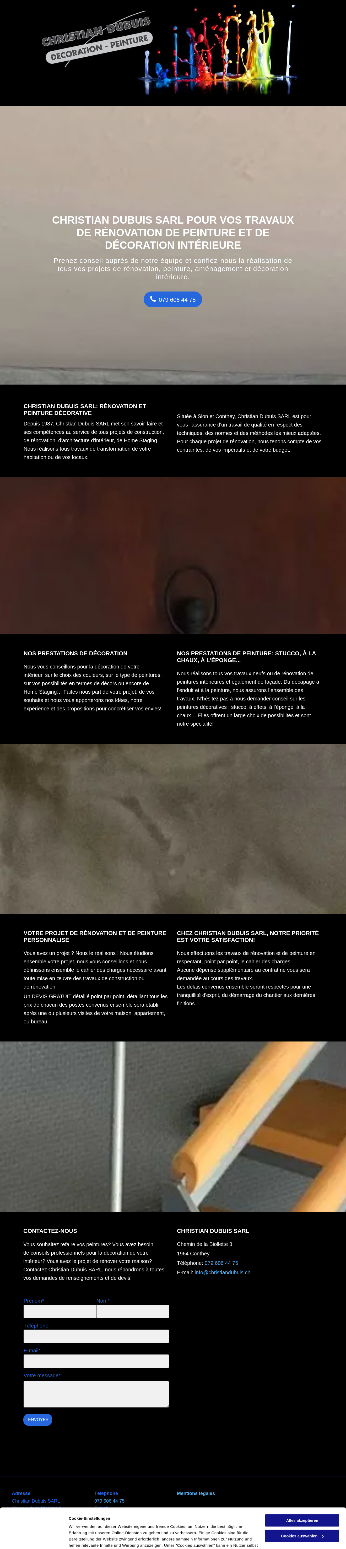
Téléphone (36, 1326)
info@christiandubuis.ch (223, 1272)
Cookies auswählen (87, 1538)
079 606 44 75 (221, 1263)
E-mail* (32, 1350)
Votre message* (42, 1375)
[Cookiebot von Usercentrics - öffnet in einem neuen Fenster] (34, 1539)
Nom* (103, 1301)
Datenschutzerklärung (91, 1524)
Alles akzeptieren (302, 1480)
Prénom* (34, 1301)
